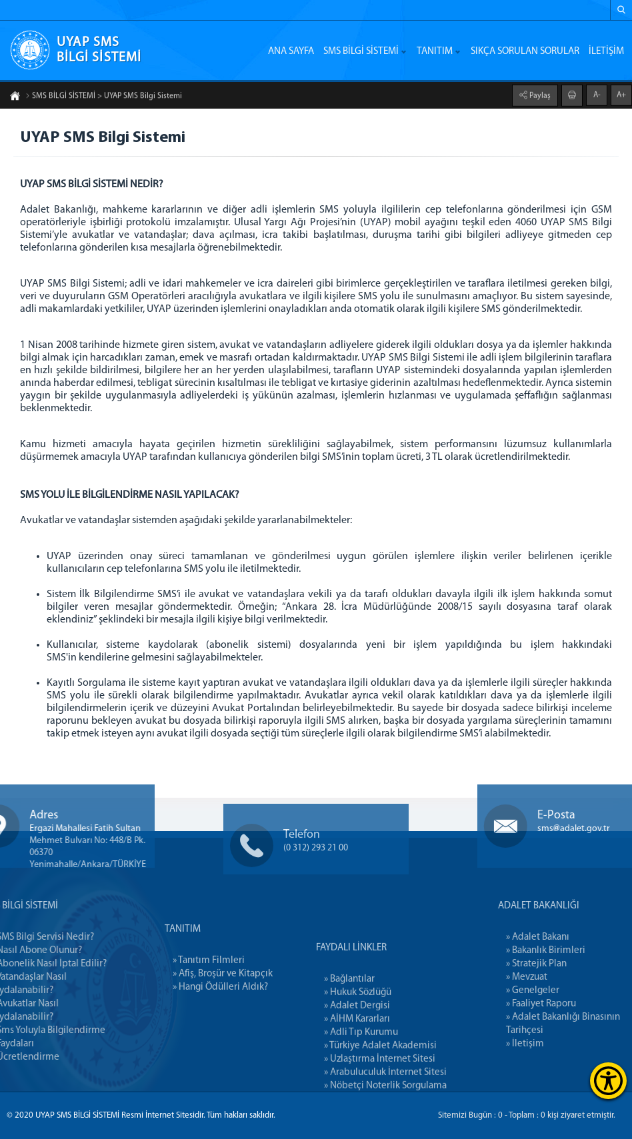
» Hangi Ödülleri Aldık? (220, 1016)
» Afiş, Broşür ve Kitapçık (223, 1003)
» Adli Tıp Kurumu (361, 1084)
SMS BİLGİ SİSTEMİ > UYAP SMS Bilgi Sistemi (103, 97)
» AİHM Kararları (357, 1071)
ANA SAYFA (291, 52)
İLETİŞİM (606, 52)
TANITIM (435, 52)
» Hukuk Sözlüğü (357, 1044)
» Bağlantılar (349, 1031)
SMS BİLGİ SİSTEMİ (361, 52)
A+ (621, 94)
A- (597, 94)
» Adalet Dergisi (357, 1057)
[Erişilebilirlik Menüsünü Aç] (608, 1080)
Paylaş (539, 95)
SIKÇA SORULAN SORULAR (525, 52)
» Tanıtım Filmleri (209, 989)
